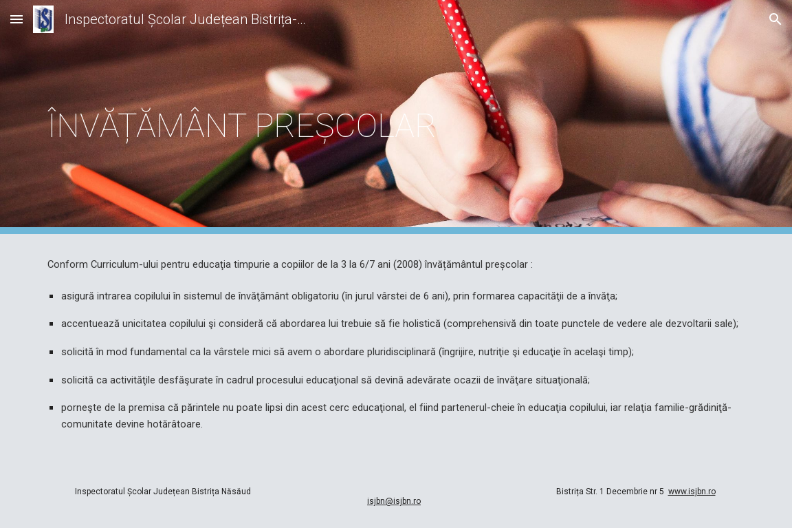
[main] (396, 117)
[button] (16, 19)
